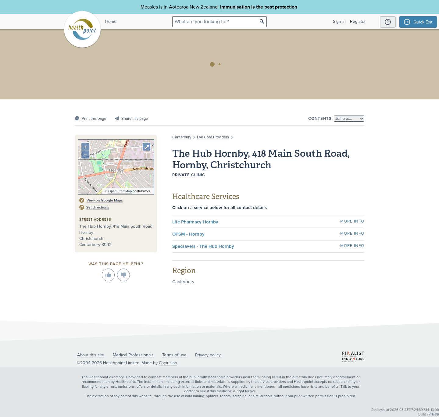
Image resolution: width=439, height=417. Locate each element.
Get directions (97, 207)
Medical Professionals (133, 355)
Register (358, 21)
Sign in (339, 21)
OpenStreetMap (120, 191)
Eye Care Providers (213, 137)
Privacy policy (208, 355)
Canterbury (181, 137)
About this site (90, 355)
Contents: (320, 118)
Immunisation (235, 7)
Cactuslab (168, 362)
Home (110, 21)
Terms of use (174, 355)
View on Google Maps (105, 200)
